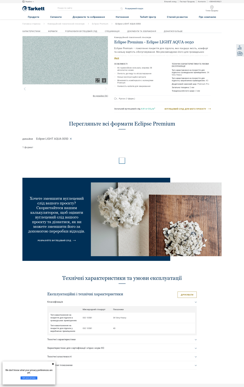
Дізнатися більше (173, 31)
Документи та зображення (141, 31)
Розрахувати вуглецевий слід (81, 31)
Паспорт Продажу (187, 2)
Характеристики (31, 31)
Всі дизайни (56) (100, 96)
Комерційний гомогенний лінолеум (66, 24)
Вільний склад (170, 2)
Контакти (202, 2)
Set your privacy (28, 378)
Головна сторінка (31, 24)
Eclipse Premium (100, 24)
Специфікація (112, 31)
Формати (52, 31)
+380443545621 (215, 2)
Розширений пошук (134, 8)
